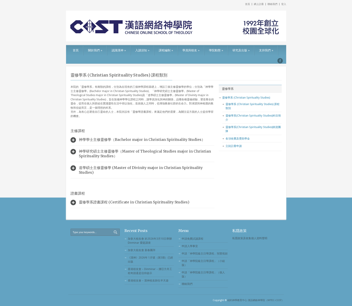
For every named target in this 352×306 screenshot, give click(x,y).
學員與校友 (190, 50)
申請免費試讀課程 (192, 238)
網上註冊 (259, 4)
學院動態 (216, 50)
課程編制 (166, 50)
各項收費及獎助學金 (238, 138)
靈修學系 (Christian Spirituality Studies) (246, 97)
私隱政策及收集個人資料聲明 (249, 238)
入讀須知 (142, 50)
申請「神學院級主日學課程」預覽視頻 (205, 253)
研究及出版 (241, 50)
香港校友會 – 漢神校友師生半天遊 (148, 280)
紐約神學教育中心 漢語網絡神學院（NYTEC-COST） (255, 300)
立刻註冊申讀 (234, 146)
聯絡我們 (272, 4)
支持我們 (266, 50)
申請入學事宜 (190, 246)
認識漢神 (119, 50)
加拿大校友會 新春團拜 (141, 250)
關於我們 (95, 50)
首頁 (247, 4)
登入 (283, 4)
